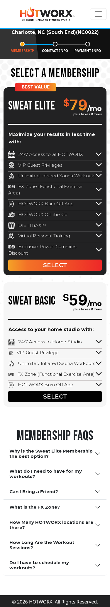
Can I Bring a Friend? (33, 491)
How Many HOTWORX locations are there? (51, 524)
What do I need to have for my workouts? (45, 473)
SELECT (55, 265)
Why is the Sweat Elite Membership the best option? (51, 453)
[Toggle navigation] (98, 14)
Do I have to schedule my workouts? (39, 565)
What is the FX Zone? (34, 507)
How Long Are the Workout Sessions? (41, 545)
